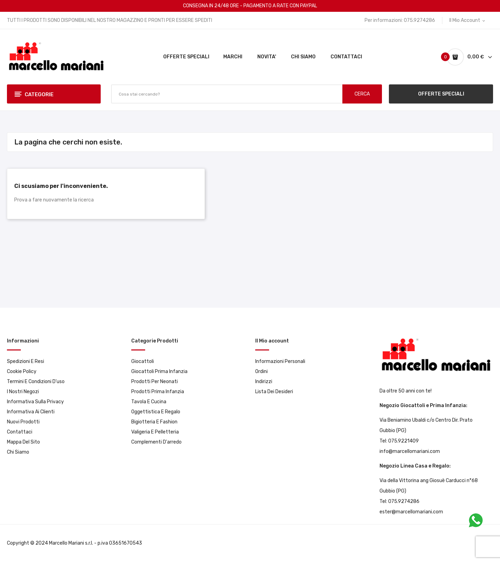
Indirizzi (263, 382)
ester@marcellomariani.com (411, 512)
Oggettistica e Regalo (155, 412)
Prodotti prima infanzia (157, 392)
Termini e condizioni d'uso (36, 382)
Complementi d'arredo (156, 442)
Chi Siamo (18, 452)
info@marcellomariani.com (410, 451)
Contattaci (19, 432)
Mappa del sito (23, 442)
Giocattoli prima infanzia (159, 371)
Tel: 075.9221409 (399, 441)
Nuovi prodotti (23, 422)
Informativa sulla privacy (35, 402)
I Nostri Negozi (23, 392)
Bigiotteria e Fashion (154, 422)
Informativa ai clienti (31, 412)
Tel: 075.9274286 (399, 501)
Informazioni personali (280, 361)
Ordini (261, 371)
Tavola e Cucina (148, 402)
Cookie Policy (21, 371)
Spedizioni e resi (25, 361)
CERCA (362, 94)
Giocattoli (142, 361)
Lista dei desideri (274, 392)
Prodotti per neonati (154, 382)
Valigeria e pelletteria (155, 432)
